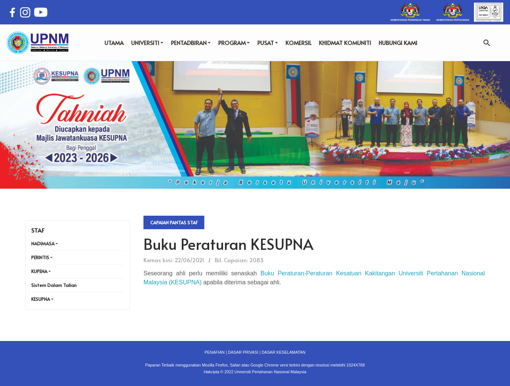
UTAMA (114, 43)
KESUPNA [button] (40, 299)
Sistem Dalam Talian (54, 285)
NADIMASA (42, 243)
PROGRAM (234, 43)
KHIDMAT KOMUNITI (345, 43)
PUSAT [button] (267, 43)
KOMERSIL (298, 43)
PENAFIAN (215, 352)
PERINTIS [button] (40, 257)
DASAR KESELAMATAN (283, 352)
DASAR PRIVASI (243, 352)
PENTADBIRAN (191, 43)
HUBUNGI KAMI (398, 43)
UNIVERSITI (147, 43)
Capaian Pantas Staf (174, 222)
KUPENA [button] (39, 271)
